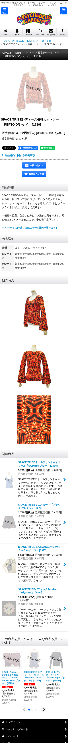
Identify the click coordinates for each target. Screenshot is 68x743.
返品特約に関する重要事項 (18, 155)
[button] (4, 10)
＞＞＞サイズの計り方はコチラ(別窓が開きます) (29, 227)
